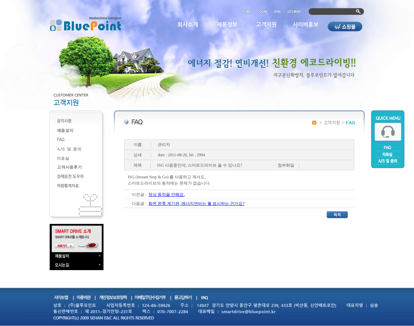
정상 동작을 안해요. (166, 194)
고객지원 (266, 24)
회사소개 (187, 24)
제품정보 (227, 24)
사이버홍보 (305, 24)
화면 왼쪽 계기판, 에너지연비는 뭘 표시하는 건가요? (196, 203)
